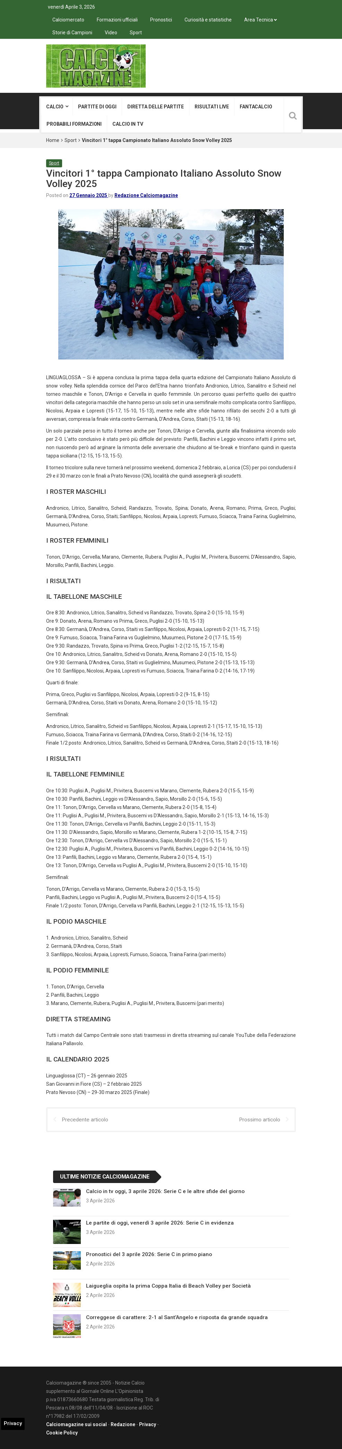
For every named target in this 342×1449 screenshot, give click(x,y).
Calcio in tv (127, 124)
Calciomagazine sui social (76, 1424)
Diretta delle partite (155, 106)
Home (52, 140)
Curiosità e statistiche (208, 20)
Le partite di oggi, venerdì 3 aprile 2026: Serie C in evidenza (160, 1223)
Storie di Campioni (72, 32)
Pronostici (161, 20)
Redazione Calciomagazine (146, 195)
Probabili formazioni (74, 124)
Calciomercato (68, 20)
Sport (136, 32)
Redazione (123, 1424)
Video (111, 32)
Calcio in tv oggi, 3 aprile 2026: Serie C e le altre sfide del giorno (165, 1191)
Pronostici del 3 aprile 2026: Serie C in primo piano (149, 1254)
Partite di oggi (97, 106)
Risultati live (212, 106)
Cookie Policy (62, 1432)
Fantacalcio (256, 106)
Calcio (54, 106)
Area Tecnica (258, 20)
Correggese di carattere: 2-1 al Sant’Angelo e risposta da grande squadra (177, 1317)
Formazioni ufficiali (117, 20)
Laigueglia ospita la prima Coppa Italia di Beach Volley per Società (168, 1286)
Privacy (147, 1424)
